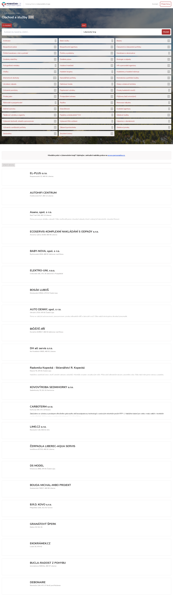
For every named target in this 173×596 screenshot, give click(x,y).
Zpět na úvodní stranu (11, 13)
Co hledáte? (7, 25)
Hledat (166, 32)
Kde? (84, 25)
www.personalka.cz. (116, 155)
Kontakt (155, 4)
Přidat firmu (165, 4)
